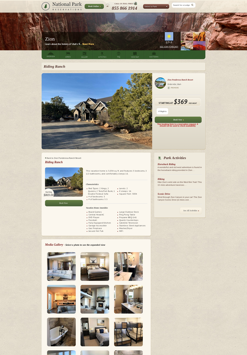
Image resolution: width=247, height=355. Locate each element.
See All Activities (191, 211)
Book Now (178, 120)
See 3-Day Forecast (169, 47)
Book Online (94, 7)
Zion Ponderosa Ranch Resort (180, 80)
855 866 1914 (124, 8)
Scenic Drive (164, 194)
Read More (88, 44)
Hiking (161, 179)
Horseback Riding (167, 164)
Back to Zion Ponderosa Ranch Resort (63, 158)
